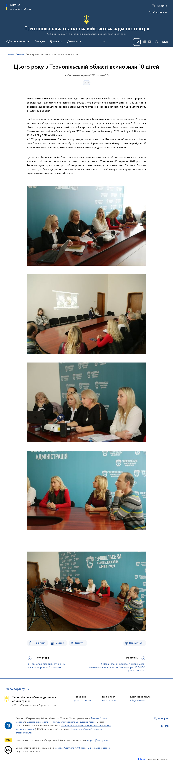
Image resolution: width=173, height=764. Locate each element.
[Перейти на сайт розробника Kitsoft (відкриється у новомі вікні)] (142, 759)
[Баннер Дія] (137, 42)
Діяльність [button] (56, 41)
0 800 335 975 (109, 700)
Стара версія (160, 12)
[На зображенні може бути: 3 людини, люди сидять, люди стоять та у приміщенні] (86, 494)
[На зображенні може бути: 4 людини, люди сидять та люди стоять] (86, 405)
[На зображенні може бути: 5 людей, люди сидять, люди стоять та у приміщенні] (86, 226)
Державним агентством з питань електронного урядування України (61, 722)
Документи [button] (74, 41)
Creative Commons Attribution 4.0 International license (82, 748)
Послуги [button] (40, 41)
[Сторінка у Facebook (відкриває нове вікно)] (144, 42)
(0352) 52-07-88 (82, 700)
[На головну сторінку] (86, 25)
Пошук (164, 42)
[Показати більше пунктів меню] (103, 41)
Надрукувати (136, 643)
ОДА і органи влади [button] (18, 41)
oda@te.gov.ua (137, 700)
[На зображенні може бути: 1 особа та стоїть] (86, 317)
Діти (87, 83)
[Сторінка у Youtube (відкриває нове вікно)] (149, 42)
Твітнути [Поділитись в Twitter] (79, 643)
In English (162, 6)
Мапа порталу (15, 689)
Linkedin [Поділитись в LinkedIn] (60, 643)
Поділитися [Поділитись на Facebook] (39, 643)
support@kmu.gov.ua (97, 740)
